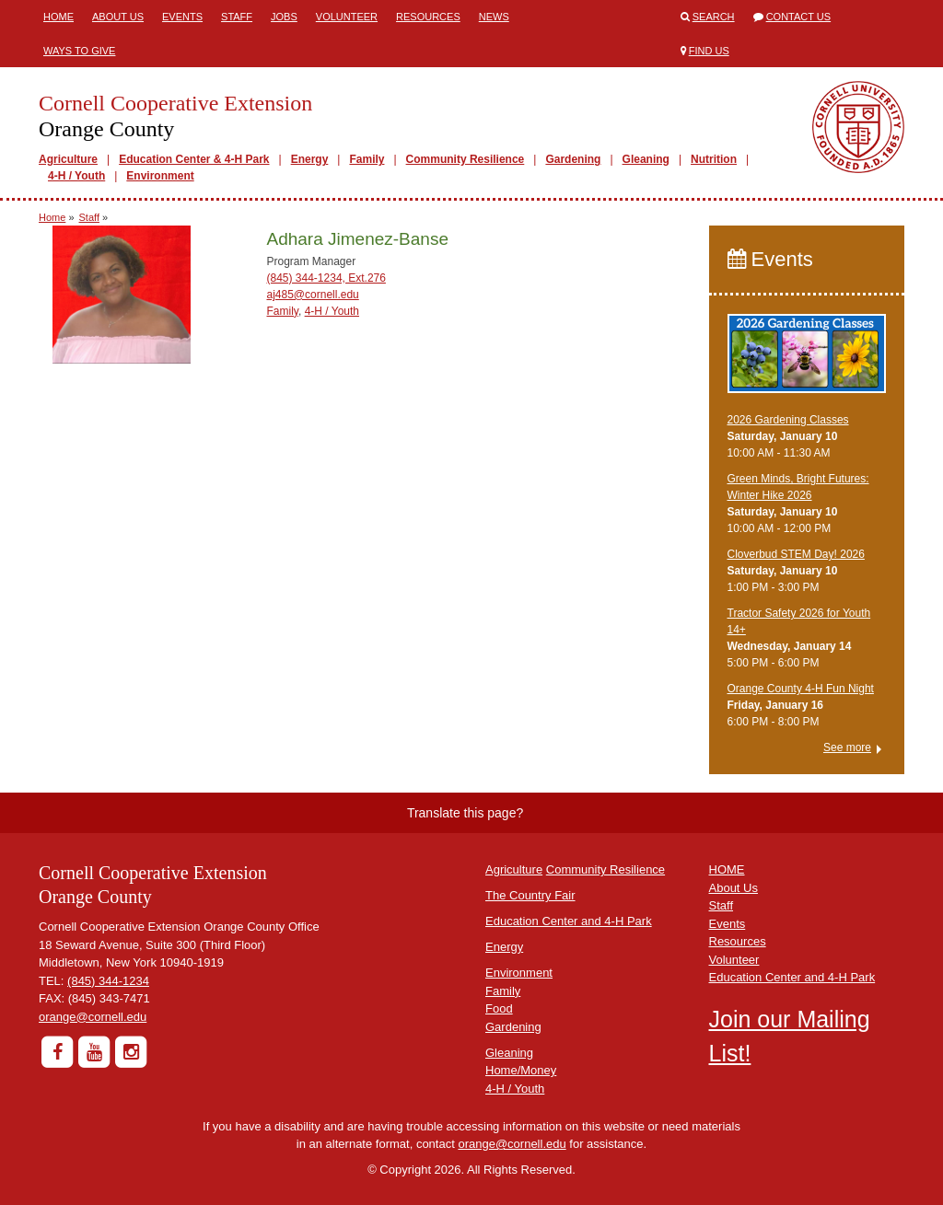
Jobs (284, 16)
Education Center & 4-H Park (194, 159)
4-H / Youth (76, 175)
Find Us (709, 50)
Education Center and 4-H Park (568, 921)
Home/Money (520, 1070)
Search (714, 16)
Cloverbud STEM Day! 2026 (796, 554)
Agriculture (68, 159)
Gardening (572, 159)
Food (499, 1008)
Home (58, 16)
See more (847, 747)
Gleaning (646, 159)
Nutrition (714, 159)
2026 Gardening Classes (788, 419)
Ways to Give (79, 50)
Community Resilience (465, 159)
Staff (236, 16)
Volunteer (347, 16)
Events (182, 16)
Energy (310, 159)
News (494, 16)
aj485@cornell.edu (313, 294)
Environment (159, 175)
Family (366, 159)
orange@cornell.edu (92, 1017)
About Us (118, 16)
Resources (428, 16)
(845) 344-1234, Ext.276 (326, 278)
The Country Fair (530, 895)
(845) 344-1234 (108, 981)
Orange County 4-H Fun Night (801, 688)
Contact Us (799, 16)
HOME (727, 869)
